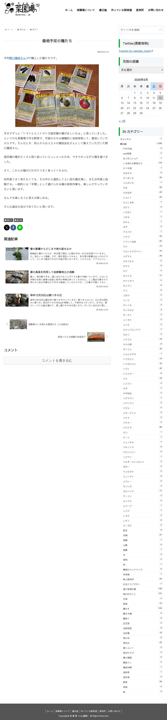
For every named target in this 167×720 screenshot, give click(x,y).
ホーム (49, 711)
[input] (141, 30)
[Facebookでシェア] (13, 227)
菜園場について (62, 711)
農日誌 (18, 220)
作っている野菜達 (89, 711)
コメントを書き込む (57, 361)
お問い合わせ (115, 711)
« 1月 (122, 121)
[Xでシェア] (7, 227)
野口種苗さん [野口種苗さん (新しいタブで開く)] (18, 58)
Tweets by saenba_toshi (136, 51)
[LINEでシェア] (20, 227)
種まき (8, 220)
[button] (160, 29)
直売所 (103, 711)
